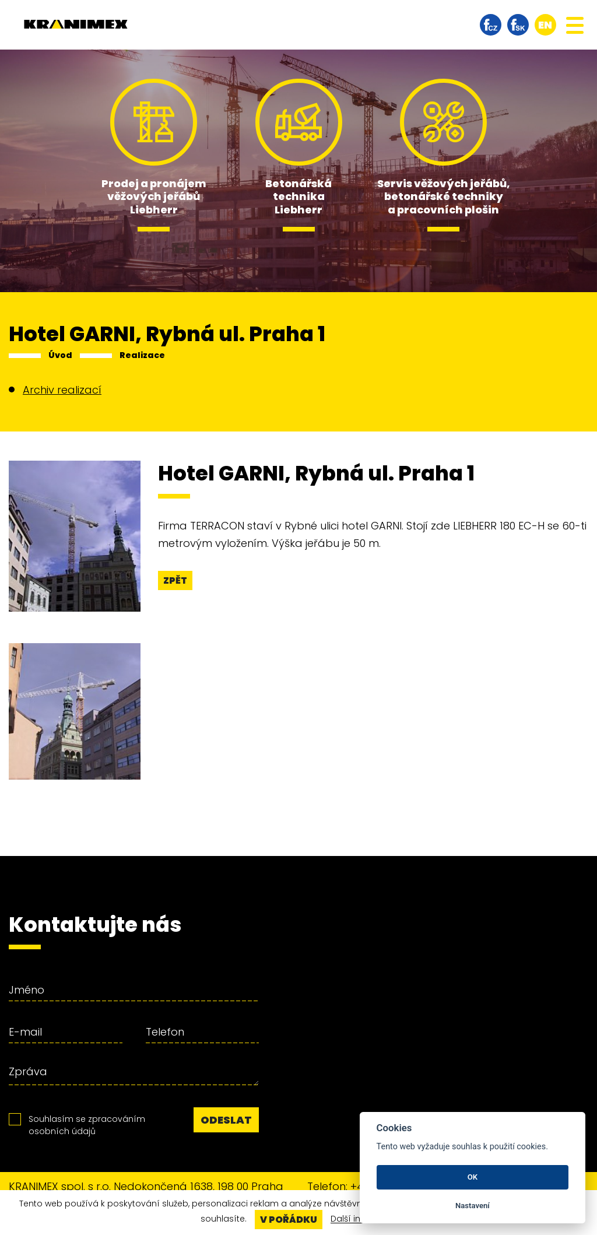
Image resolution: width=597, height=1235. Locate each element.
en (545, 24)
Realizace (142, 355)
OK (472, 1177)
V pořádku (288, 1219)
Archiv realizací (62, 390)
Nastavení (472, 1205)
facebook (490, 25)
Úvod (60, 355)
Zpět (175, 580)
